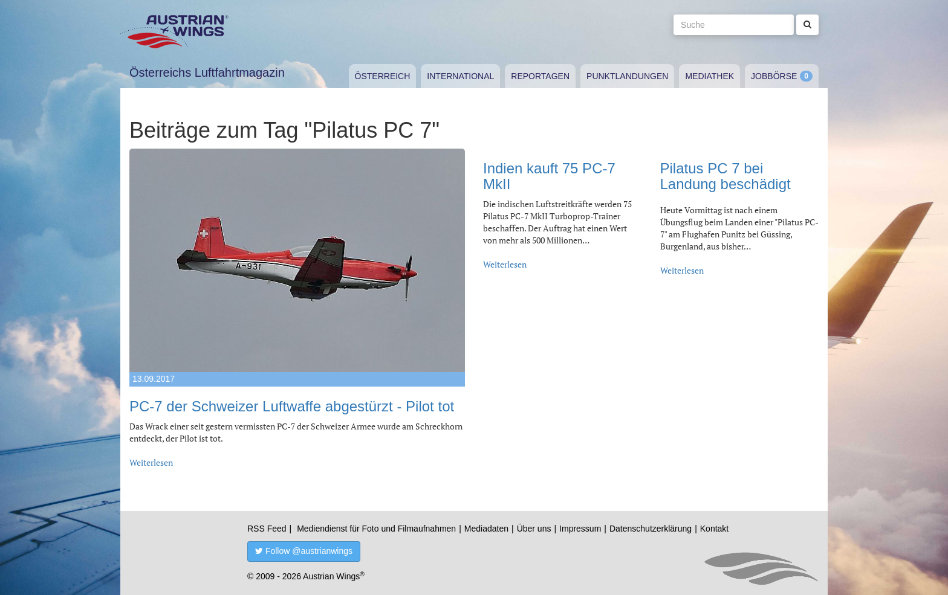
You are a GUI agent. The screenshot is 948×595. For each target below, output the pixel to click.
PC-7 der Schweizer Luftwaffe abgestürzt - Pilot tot (291, 406)
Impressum (580, 528)
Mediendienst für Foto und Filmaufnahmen (376, 528)
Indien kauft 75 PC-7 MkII (549, 176)
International (460, 76)
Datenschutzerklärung (650, 528)
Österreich (383, 76)
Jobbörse (774, 76)
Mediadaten (486, 528)
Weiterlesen (151, 462)
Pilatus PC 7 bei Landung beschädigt (725, 176)
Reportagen (540, 76)
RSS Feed (267, 528)
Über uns (534, 528)
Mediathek (709, 76)
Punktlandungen (627, 76)
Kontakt (714, 528)
